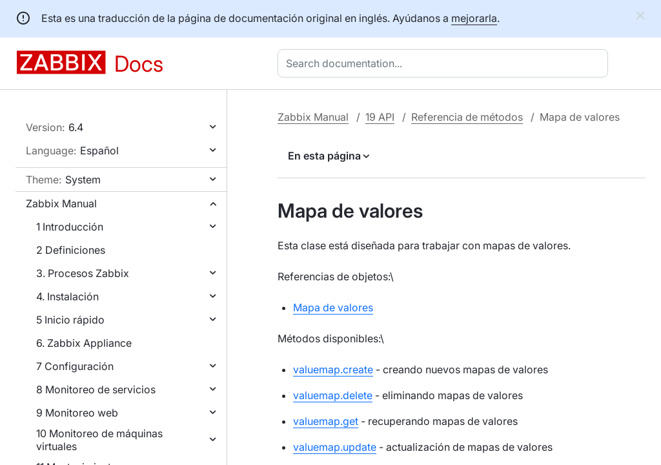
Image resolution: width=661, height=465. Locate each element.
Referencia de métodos (467, 116)
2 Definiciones (70, 249)
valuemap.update (334, 446)
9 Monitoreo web (77, 412)
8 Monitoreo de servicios (96, 389)
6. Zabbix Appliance (84, 342)
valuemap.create (333, 369)
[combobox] (445, 63)
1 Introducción (69, 226)
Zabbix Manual (61, 203)
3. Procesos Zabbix (82, 273)
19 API (379, 116)
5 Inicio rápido (70, 319)
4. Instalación (67, 296)
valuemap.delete (332, 395)
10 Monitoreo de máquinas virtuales (99, 440)
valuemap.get (325, 421)
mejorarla (474, 18)
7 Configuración (75, 366)
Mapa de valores (333, 307)
